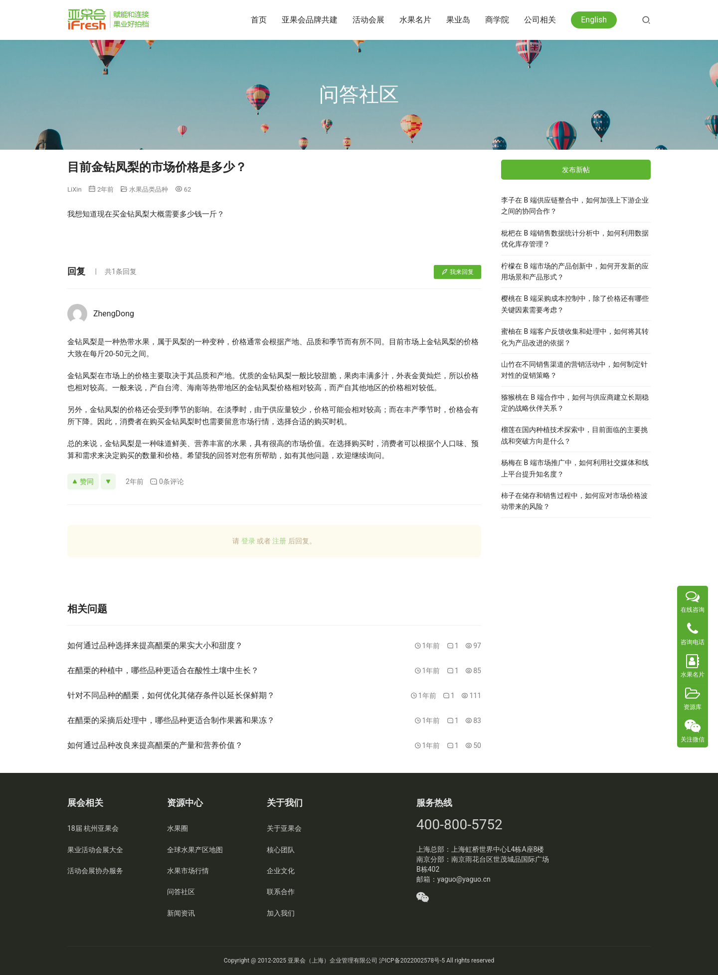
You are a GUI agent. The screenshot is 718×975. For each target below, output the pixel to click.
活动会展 (368, 19)
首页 (259, 19)
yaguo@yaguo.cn (464, 879)
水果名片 (415, 19)
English (594, 19)
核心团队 (281, 850)
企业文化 (281, 871)
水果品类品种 (148, 189)
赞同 (83, 482)
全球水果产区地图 (195, 850)
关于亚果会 (284, 828)
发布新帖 (576, 170)
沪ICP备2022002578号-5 (412, 960)
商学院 (497, 19)
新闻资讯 (181, 913)
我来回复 (457, 271)
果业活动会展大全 (95, 850)
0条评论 (167, 482)
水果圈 (177, 828)
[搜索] (646, 19)
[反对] (108, 481)
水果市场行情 (188, 871)
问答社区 (181, 892)
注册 (279, 541)
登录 (248, 541)
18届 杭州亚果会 (93, 828)
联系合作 (281, 892)
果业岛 (458, 19)
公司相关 (540, 19)
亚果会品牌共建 (310, 19)
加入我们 (281, 913)
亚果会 (297, 960)
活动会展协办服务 (95, 871)
